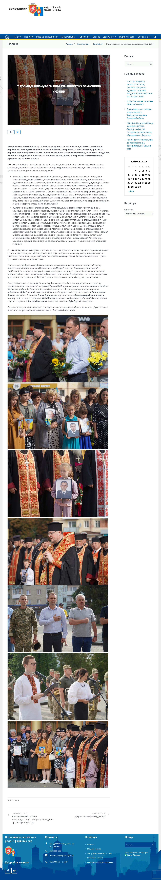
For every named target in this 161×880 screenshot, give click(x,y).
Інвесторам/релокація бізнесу (100, 862)
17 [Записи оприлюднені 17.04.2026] (143, 179)
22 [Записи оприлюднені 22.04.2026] (136, 183)
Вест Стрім (143, 852)
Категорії (128, 209)
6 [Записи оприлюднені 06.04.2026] (129, 175)
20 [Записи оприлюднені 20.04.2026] (128, 183)
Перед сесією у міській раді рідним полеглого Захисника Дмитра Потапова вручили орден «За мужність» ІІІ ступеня (140, 129)
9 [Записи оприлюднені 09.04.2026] (139, 175)
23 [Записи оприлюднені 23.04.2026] (139, 183)
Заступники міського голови (99, 853)
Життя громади (83, 44)
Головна (69, 44)
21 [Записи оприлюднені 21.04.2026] (132, 183)
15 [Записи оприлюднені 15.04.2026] (136, 179)
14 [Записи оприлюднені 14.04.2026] (132, 179)
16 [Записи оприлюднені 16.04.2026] (139, 179)
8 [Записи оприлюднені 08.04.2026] (136, 175)
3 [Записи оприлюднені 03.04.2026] (143, 170)
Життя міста (97, 44)
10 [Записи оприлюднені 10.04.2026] (143, 175)
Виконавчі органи (95, 858)
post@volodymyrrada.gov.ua (61, 855)
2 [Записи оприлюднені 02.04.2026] (139, 170)
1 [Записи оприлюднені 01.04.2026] (136, 170)
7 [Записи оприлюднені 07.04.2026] (132, 175)
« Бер (131, 191)
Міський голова (94, 849)
